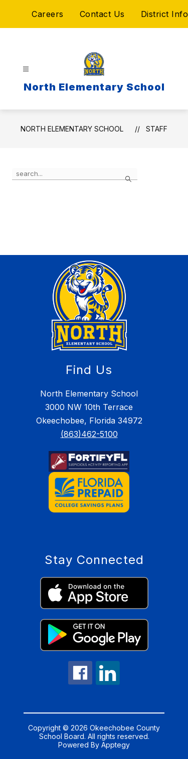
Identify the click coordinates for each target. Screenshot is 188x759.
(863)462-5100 (89, 434)
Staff (156, 128)
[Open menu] (26, 69)
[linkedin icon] (108, 682)
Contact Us (102, 14)
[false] (74, 174)
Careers (48, 14)
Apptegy (115, 744)
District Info (165, 14)
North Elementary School (72, 128)
